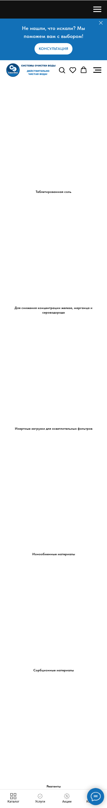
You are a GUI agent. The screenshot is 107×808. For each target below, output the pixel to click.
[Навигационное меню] (97, 9)
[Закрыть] (101, 23)
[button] (53, 48)
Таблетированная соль (53, 192)
